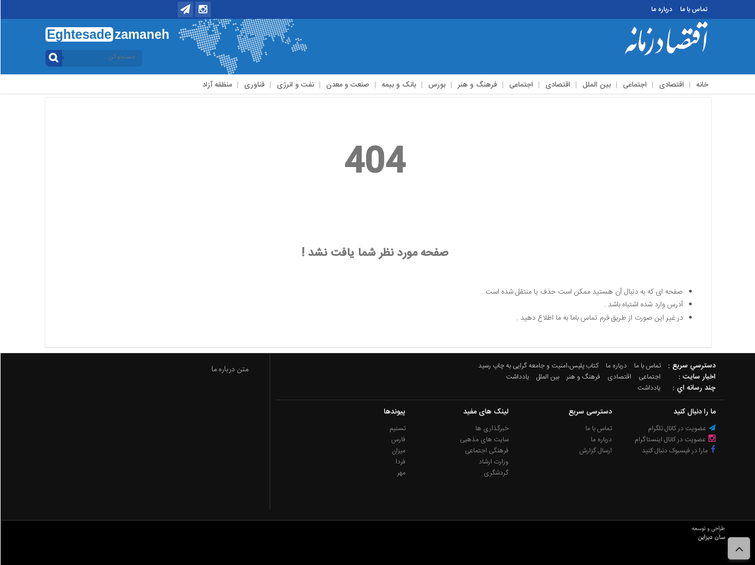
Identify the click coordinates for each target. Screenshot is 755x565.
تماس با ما (693, 9)
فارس (398, 439)
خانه (702, 85)
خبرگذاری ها (491, 428)
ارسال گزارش (595, 450)
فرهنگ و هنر (476, 85)
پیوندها (394, 412)
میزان (398, 450)
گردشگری (495, 472)
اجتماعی (634, 85)
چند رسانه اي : (693, 388)
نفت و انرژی (294, 85)
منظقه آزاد (216, 85)
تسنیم (397, 428)
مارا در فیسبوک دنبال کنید (678, 450)
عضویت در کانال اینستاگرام (674, 439)
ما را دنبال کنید (694, 412)
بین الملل (596, 85)
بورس (436, 85)
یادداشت (517, 376)
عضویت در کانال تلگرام (681, 428)
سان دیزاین (710, 537)
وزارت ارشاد (493, 461)
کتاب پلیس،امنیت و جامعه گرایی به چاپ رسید (538, 365)
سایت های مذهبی (483, 439)
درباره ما (661, 9)
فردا (400, 461)
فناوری (254, 85)
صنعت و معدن (347, 85)
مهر (401, 472)
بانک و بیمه (398, 85)
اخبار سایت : (696, 377)
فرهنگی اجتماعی (486, 450)
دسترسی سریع (589, 412)
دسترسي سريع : (691, 366)
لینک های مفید (485, 412)
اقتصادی (670, 85)
